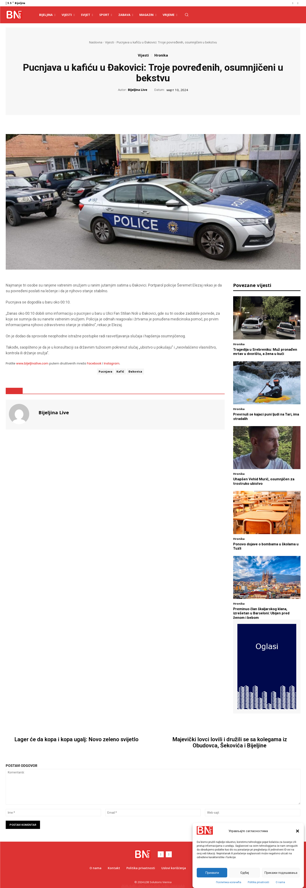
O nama (280, 882)
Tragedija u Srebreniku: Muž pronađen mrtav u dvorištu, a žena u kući (265, 351)
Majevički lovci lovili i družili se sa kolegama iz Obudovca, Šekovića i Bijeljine (229, 742)
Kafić (120, 371)
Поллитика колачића (228, 882)
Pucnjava (105, 371)
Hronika (161, 55)
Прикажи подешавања (280, 873)
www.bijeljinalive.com (32, 363)
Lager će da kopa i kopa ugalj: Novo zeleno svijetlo (76, 739)
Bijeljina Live (137, 89)
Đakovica (135, 371)
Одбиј (244, 873)
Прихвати (212, 873)
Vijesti (109, 42)
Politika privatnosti (258, 882)
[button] (297, 831)
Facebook (94, 363)
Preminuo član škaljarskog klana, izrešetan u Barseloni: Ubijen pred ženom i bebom (261, 613)
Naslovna (95, 42)
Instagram (111, 363)
